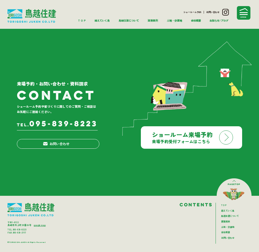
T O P (82, 20)
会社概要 (196, 20)
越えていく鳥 (102, 20)
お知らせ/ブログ (218, 20)
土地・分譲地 (174, 20)
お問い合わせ (212, 12)
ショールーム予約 (192, 12)
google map (40, 225)
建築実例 (152, 20)
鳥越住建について (128, 20)
